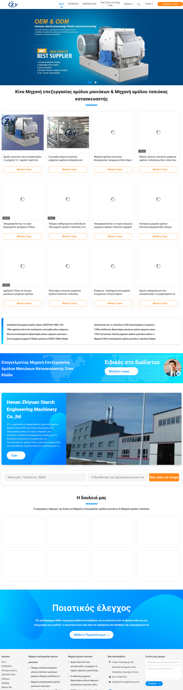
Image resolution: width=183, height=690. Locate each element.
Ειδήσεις (6, 679)
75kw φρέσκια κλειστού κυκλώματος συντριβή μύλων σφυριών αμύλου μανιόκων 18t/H (38, 330)
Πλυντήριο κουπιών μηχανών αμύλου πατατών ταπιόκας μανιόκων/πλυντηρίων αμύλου (65, 294)
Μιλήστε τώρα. (170, 4)
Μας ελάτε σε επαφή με (164, 478)
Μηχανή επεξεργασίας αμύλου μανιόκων (43, 659)
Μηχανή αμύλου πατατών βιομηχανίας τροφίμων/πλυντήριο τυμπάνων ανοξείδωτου (113, 160)
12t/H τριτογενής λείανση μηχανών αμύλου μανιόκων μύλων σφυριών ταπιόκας (125, 334)
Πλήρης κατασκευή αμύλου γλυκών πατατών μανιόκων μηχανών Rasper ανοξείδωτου (45, 672)
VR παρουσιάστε (9, 670)
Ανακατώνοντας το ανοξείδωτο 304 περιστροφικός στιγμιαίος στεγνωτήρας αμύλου (125, 325)
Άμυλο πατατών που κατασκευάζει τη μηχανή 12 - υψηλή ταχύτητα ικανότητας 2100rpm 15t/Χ (22, 160)
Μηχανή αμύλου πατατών (80, 656)
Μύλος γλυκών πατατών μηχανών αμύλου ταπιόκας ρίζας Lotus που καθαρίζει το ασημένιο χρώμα (158, 160)
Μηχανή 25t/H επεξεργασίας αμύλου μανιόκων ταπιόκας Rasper (125, 339)
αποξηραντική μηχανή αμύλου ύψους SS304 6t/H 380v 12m (35, 325)
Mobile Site (7, 687)
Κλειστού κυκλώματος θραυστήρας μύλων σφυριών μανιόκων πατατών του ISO (38, 334)
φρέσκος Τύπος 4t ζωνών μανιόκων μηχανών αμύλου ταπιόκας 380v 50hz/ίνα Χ (18, 294)
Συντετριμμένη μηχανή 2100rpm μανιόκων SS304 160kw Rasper (37, 339)
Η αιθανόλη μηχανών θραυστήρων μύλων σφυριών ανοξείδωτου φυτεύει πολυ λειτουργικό (84, 681)
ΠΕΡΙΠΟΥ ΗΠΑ (8, 674)
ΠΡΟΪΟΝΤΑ (7, 666)
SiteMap (5, 683)
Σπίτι (4, 662)
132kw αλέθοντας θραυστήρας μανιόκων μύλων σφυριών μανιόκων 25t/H (125, 330)
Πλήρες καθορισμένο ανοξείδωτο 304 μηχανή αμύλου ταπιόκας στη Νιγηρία (67, 227)
